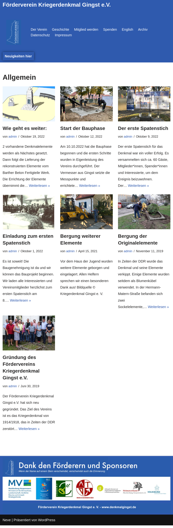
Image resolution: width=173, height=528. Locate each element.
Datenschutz (40, 35)
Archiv (144, 29)
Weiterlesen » (39, 187)
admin (13, 136)
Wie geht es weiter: (25, 128)
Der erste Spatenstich (143, 128)
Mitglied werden (87, 29)
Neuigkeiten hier (18, 56)
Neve (7, 523)
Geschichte (61, 29)
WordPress (46, 523)
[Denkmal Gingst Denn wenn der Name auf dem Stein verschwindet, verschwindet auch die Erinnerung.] (13, 32)
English (128, 29)
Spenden (111, 29)
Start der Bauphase (82, 128)
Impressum (63, 35)
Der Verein (39, 29)
